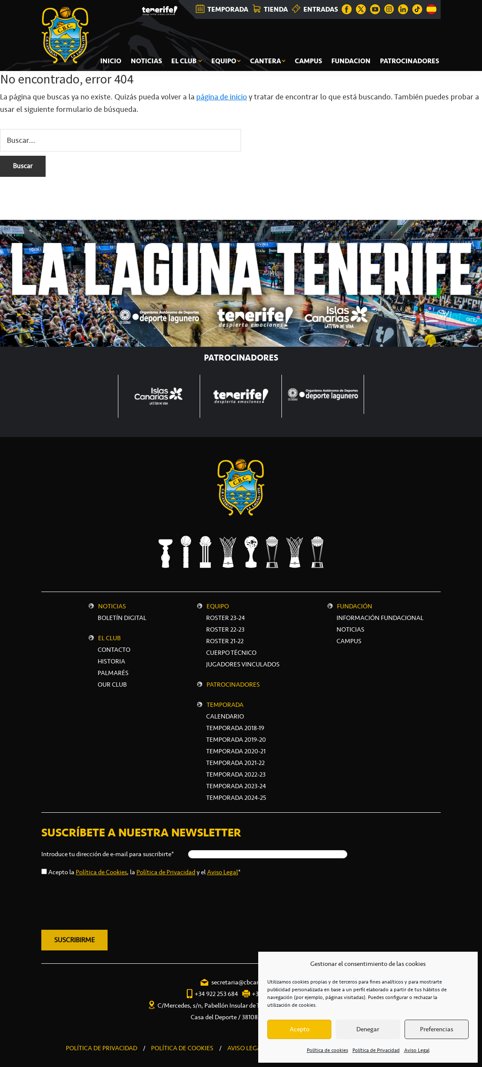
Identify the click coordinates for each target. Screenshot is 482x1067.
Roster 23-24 (225, 618)
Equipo (218, 606)
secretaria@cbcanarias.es (246, 982)
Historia (111, 661)
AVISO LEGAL (245, 1048)
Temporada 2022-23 (236, 774)
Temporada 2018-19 (235, 728)
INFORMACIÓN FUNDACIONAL (380, 618)
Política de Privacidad (376, 1050)
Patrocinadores (233, 684)
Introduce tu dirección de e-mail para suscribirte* (107, 854)
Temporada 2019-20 (236, 739)
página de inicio (221, 97)
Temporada (225, 705)
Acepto (299, 1029)
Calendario (225, 716)
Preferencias (436, 1029)
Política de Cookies (101, 872)
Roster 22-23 (225, 629)
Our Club (112, 684)
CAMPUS (349, 641)
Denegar (367, 1029)
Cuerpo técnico (231, 653)
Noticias (112, 606)
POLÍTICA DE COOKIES (182, 1048)
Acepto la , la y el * (144, 872)
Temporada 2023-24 (236, 786)
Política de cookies (327, 1050)
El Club (109, 638)
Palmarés (113, 673)
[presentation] (106, 901)
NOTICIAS (351, 629)
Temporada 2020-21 (236, 751)
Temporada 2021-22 (235, 763)
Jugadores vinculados (243, 664)
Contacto (114, 650)
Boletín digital (122, 618)
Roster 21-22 (225, 641)
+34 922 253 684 (216, 994)
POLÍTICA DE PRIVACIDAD (101, 1048)
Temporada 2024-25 (236, 798)
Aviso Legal (416, 1050)
